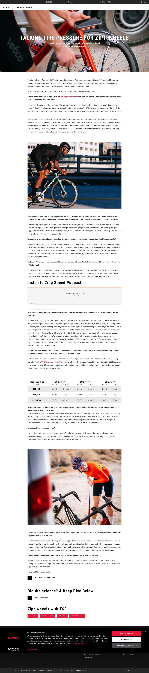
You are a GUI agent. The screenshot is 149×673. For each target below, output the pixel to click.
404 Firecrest (47, 616)
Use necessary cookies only (126, 665)
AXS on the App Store (113, 640)
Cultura (78, 643)
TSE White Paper (41, 598)
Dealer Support (89, 643)
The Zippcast (31, 309)
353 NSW (62, 616)
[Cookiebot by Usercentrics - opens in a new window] (13, 669)
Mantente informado (26, 646)
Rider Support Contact (91, 640)
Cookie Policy (78, 663)
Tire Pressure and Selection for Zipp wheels (44, 309)
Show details (32, 669)
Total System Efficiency (69, 97)
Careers (125, 646)
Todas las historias (24, 7)
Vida (6, 7)
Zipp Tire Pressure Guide (45, 578)
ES (146, 2)
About (125, 640)
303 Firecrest (76, 616)
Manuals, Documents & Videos (93, 646)
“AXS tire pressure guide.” (50, 362)
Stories (78, 640)
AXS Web (109, 646)
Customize (126, 659)
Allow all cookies (126, 653)
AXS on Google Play (112, 643)
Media (125, 643)
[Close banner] (146, 651)
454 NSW (33, 616)
